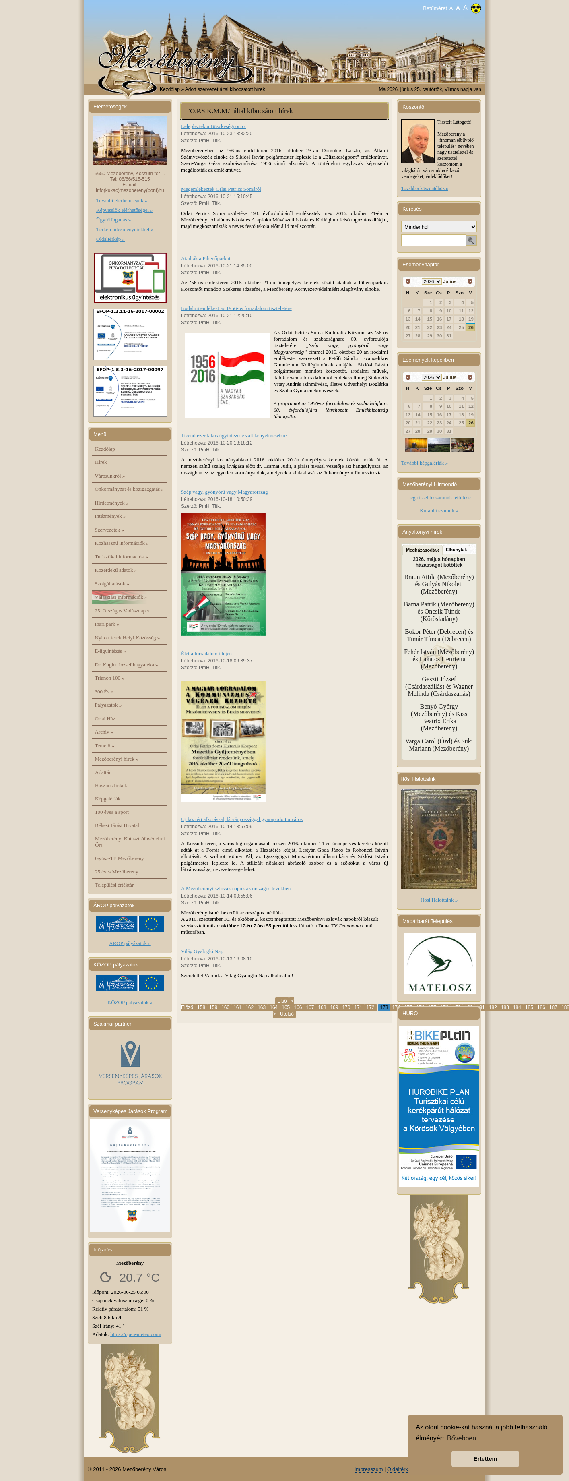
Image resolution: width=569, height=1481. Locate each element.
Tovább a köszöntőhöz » (424, 188)
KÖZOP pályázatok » (130, 1002)
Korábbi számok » (439, 510)
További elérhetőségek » (121, 200)
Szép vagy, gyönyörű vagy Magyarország (224, 492)
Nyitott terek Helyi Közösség (127, 638)
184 (517, 1007)
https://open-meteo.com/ (135, 1334)
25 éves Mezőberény (116, 872)
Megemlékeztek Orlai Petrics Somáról (221, 189)
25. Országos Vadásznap (122, 611)
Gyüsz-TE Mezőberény (119, 858)
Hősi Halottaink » (439, 900)
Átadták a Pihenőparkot (206, 258)
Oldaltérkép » (110, 239)
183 (505, 1007)
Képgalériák (108, 799)
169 (334, 1007)
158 (201, 1007)
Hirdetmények (112, 503)
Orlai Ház (105, 719)
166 (298, 1007)
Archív (104, 732)
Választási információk (121, 597)
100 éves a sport (112, 812)
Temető (105, 746)
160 (225, 1007)
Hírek (101, 462)
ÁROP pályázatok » (130, 943)
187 (553, 1007)
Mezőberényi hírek (116, 759)
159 (213, 1007)
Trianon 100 (109, 678)
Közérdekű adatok (116, 570)
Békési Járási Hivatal (117, 825)
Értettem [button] (485, 1459)
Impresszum (369, 1469)
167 (310, 1007)
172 (370, 1007)
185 (529, 1007)
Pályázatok (108, 705)
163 (262, 1007)
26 (471, 327)
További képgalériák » (424, 463)
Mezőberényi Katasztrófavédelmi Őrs (130, 842)
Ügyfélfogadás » (113, 220)
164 (274, 1007)
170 (346, 1007)
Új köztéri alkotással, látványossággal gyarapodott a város (242, 819)
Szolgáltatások (112, 584)
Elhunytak (456, 549)
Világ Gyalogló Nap (202, 951)
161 (237, 1007)
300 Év (104, 692)
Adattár (103, 772)
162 (249, 1007)
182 (493, 1007)
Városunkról (110, 476)
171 (358, 1007)
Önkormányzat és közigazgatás (129, 489)
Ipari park (107, 624)
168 (322, 1007)
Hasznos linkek (111, 785)
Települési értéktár (114, 885)
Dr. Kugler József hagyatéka (126, 665)
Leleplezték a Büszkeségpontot (213, 126)
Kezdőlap (170, 89)
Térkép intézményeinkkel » (124, 229)
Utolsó (287, 1014)
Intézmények (110, 516)
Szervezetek (109, 530)
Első (282, 1001)
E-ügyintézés (110, 651)
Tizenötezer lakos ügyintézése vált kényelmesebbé (234, 435)
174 (396, 1007)
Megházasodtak (422, 550)
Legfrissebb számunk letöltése (438, 497)
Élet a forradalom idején (206, 653)
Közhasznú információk (122, 543)
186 (541, 1007)
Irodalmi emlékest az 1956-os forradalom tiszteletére (236, 308)
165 (286, 1007)
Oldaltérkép (400, 1469)
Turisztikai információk (121, 557)
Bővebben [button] (461, 1438)
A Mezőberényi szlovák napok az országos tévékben (236, 888)
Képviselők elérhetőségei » (124, 210)
